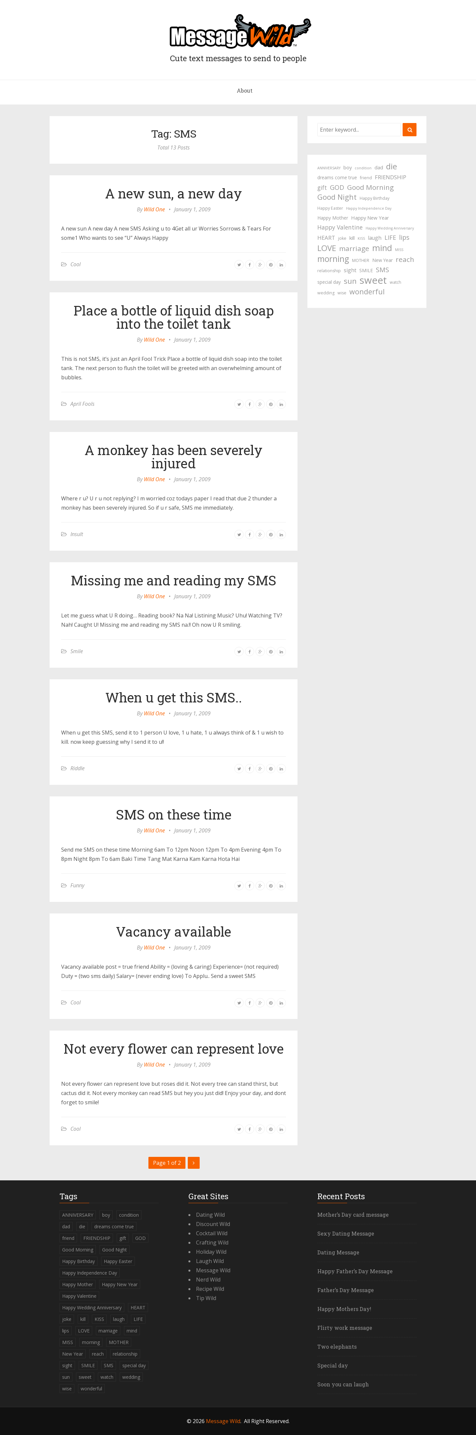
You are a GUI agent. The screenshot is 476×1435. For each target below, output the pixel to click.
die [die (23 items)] (391, 166)
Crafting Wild (212, 1242)
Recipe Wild (210, 1288)
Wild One (154, 209)
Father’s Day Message (345, 1290)
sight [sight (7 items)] (350, 270)
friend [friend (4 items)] (366, 178)
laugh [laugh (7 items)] (374, 237)
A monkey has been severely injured (173, 456)
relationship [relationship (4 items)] (329, 271)
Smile (76, 651)
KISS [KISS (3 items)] (361, 238)
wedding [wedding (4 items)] (326, 293)
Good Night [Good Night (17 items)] (337, 197)
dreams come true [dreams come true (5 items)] (337, 177)
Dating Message (338, 1252)
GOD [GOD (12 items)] (337, 187)
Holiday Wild (211, 1251)
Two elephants (337, 1346)
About (245, 90)
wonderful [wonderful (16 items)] (367, 291)
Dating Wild (210, 1214)
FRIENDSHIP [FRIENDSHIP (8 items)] (390, 177)
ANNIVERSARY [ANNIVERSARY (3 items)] (328, 168)
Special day (332, 1365)
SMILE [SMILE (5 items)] (366, 270)
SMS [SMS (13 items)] (382, 269)
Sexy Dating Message (345, 1233)
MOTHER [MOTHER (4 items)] (360, 260)
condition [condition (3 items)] (363, 168)
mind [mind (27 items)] (382, 247)
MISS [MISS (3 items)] (399, 249)
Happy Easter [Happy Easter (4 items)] (330, 208)
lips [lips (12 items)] (404, 237)
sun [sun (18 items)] (350, 281)
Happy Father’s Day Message (355, 1271)
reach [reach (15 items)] (405, 259)
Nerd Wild (208, 1279)
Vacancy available (173, 931)
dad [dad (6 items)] (379, 167)
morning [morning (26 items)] (333, 259)
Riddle (77, 768)
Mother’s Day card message (353, 1214)
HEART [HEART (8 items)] (326, 237)
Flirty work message (344, 1327)
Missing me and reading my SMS (173, 580)
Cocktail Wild (211, 1233)
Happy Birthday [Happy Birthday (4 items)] (374, 198)
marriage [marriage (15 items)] (354, 248)
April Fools (82, 403)
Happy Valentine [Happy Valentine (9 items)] (340, 227)
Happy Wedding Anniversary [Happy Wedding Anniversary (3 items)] (390, 228)
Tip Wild (206, 1298)
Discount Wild (213, 1224)
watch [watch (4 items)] (395, 282)
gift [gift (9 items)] (322, 187)
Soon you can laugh (343, 1384)
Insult (76, 534)
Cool (75, 264)
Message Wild (213, 1270)
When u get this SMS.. (173, 697)
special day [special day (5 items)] (329, 282)
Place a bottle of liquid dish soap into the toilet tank (173, 317)
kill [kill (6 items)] (352, 237)
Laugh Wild (210, 1261)
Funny (77, 885)
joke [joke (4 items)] (342, 238)
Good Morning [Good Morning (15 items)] (370, 187)
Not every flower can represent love (173, 1048)
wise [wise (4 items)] (341, 293)
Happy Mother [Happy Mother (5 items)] (332, 218)
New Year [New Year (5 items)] (382, 260)
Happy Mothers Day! (344, 1308)
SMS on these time (173, 814)
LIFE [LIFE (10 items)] (390, 237)
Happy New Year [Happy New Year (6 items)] (370, 217)
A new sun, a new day (173, 193)
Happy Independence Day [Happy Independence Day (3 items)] (368, 208)
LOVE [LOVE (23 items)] (326, 248)
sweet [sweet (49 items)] (373, 280)
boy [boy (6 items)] (347, 167)
